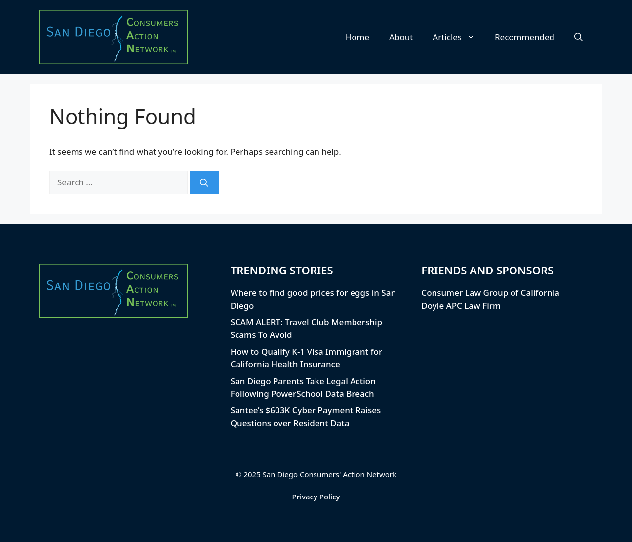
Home (357, 37)
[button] (578, 37)
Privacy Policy (316, 496)
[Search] (204, 182)
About (401, 37)
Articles (459, 37)
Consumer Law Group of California (490, 292)
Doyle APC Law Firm (461, 305)
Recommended (524, 37)
